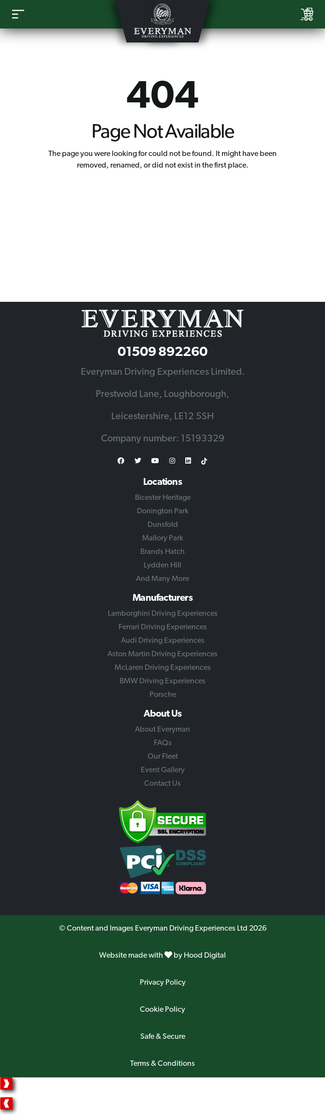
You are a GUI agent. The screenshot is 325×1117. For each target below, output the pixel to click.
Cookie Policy (162, 1010)
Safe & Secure (162, 1037)
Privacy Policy (163, 983)
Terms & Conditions (162, 1064)
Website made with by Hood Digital (162, 956)
